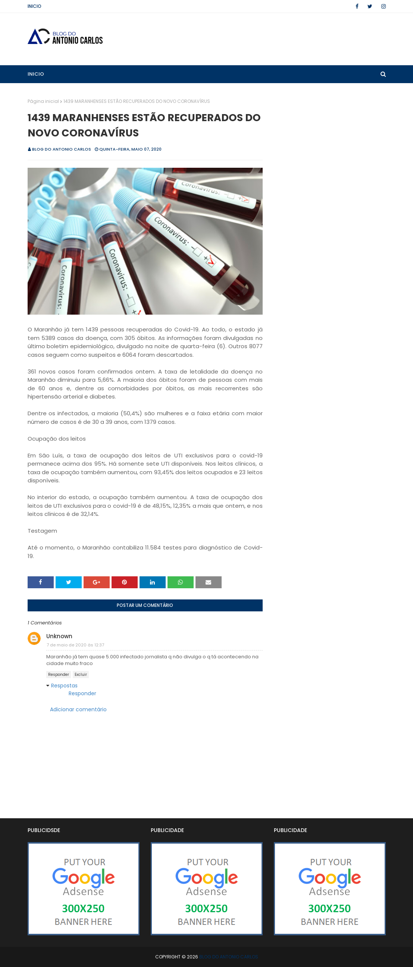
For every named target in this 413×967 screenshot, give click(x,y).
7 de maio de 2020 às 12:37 (75, 645)
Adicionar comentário (78, 709)
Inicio (34, 6)
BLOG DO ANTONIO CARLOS (61, 149)
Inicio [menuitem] (36, 74)
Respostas (64, 685)
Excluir (81, 674)
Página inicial (43, 101)
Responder (58, 674)
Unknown (59, 636)
